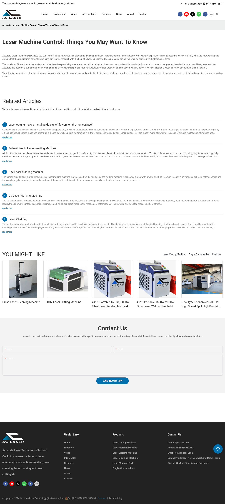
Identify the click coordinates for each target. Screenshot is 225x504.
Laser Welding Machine (174, 254)
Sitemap (102, 498)
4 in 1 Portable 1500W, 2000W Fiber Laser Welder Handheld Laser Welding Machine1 (110, 304)
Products (216, 254)
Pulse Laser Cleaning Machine (21, 302)
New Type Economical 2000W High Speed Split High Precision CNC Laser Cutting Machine (201, 304)
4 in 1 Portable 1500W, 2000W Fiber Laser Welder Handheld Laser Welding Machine (155, 304)
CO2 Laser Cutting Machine (64, 302)
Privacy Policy (115, 498)
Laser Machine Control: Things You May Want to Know (41, 25)
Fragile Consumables (199, 254)
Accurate (6, 25)
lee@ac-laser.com (191, 3)
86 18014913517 (213, 3)
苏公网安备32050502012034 (82, 498)
